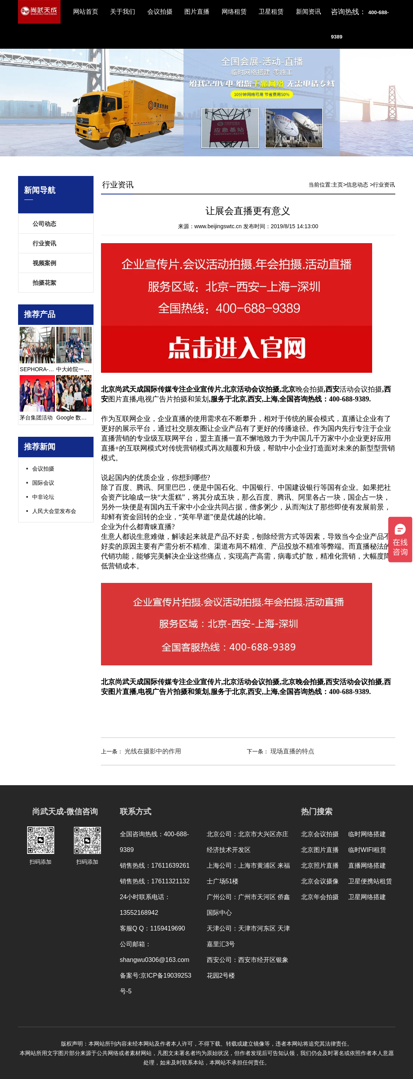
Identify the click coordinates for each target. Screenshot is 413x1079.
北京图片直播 (320, 849)
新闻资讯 (308, 11)
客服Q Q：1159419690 (152, 928)
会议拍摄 (160, 11)
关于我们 (122, 11)
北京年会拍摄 (320, 897)
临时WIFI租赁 (367, 849)
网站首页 (85, 11)
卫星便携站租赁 (370, 881)
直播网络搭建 (367, 865)
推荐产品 (39, 314)
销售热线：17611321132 (155, 881)
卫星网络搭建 (367, 897)
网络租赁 (234, 11)
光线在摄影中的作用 (152, 751)
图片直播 (196, 11)
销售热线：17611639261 (155, 865)
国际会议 (43, 483)
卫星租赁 (271, 11)
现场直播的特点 (291, 751)
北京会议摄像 (320, 881)
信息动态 (357, 184)
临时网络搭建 (367, 834)
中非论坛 (43, 497)
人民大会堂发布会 (54, 511)
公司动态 (44, 223)
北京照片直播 (320, 865)
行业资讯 (44, 243)
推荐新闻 (39, 446)
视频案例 (44, 263)
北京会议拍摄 (320, 834)
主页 (337, 184)
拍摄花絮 (44, 282)
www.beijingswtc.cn (218, 226)
